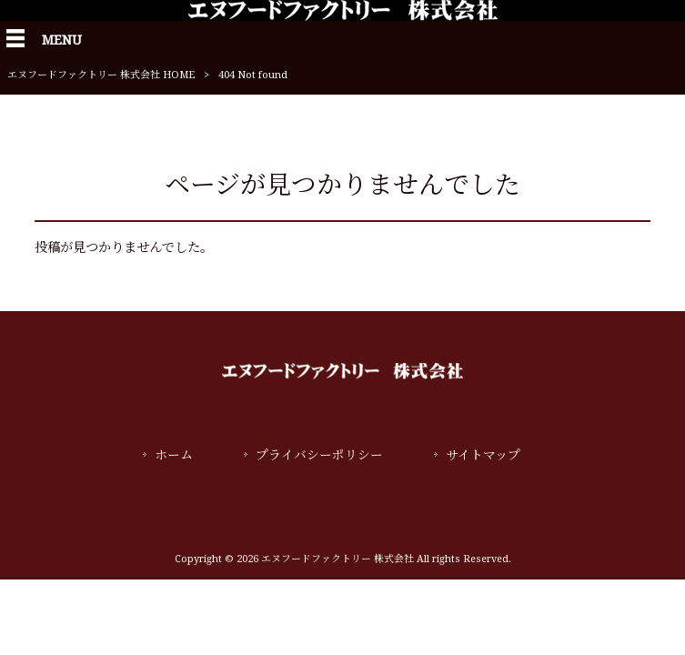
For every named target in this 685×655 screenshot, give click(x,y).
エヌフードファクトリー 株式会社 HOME (101, 75)
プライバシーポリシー (319, 455)
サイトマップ (483, 455)
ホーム (174, 455)
